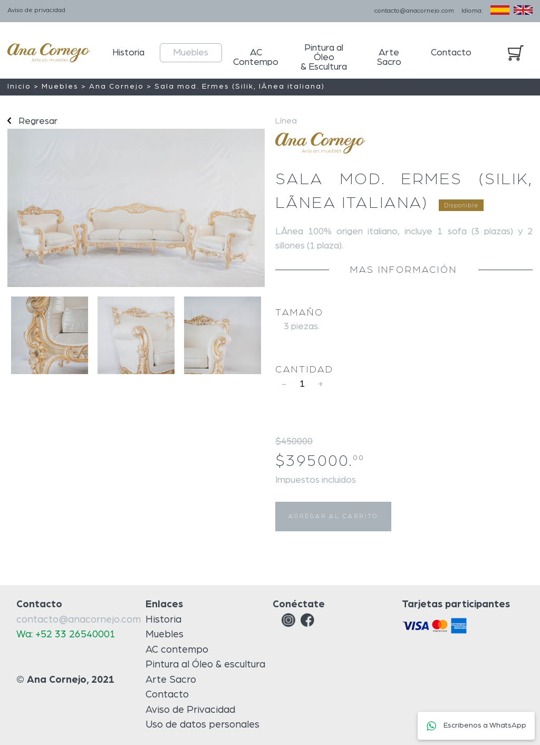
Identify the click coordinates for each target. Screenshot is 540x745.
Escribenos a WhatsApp (476, 725)
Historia (128, 53)
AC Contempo (255, 57)
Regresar (32, 121)
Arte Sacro (389, 57)
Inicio (19, 86)
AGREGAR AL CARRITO (333, 516)
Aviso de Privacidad (190, 710)
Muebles (190, 53)
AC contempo (177, 650)
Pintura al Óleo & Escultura (324, 57)
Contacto (451, 53)
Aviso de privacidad (36, 10)
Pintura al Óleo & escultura (205, 665)
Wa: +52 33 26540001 (65, 634)
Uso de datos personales (202, 725)
